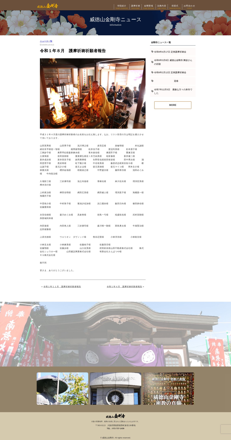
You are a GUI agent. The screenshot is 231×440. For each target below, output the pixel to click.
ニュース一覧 (46, 41)
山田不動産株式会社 (115, 388)
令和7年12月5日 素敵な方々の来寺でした (173, 91)
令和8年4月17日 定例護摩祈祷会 (170, 52)
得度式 (175, 7)
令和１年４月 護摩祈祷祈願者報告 (124, 286)
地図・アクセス (62, 388)
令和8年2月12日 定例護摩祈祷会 (170, 72)
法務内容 (161, 7)
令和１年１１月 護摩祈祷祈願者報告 (62, 286)
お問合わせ (189, 7)
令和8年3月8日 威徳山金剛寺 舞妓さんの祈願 (173, 62)
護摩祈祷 (135, 7)
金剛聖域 (148, 7)
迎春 (166, 81)
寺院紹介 (122, 7)
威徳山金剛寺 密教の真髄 (168, 388)
